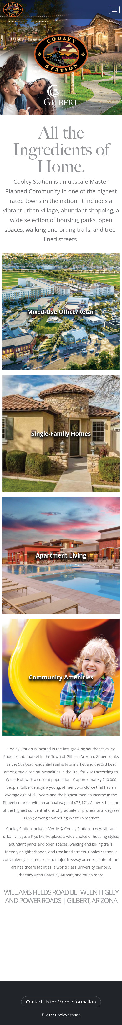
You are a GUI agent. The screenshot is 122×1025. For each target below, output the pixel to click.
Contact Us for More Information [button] (61, 1002)
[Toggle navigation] (114, 10)
